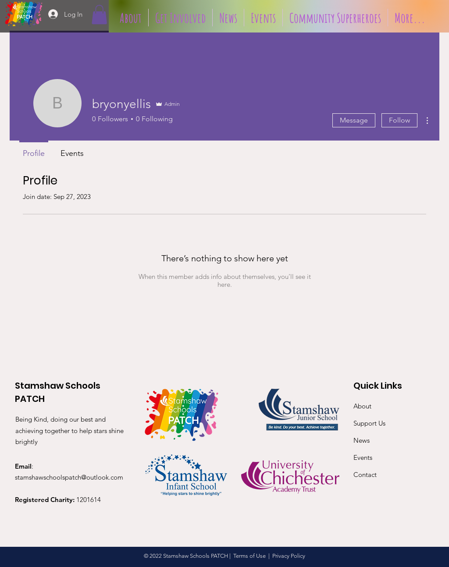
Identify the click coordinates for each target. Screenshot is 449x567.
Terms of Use (249, 556)
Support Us (369, 423)
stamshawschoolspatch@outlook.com (69, 477)
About (362, 406)
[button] (99, 14)
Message (354, 120)
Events (362, 457)
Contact (365, 474)
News (361, 440)
